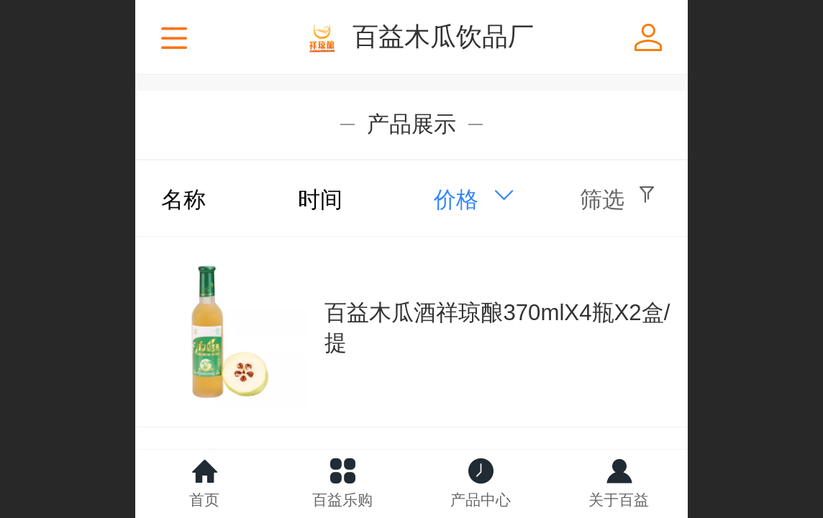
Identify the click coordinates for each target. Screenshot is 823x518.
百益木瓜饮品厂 (443, 36)
